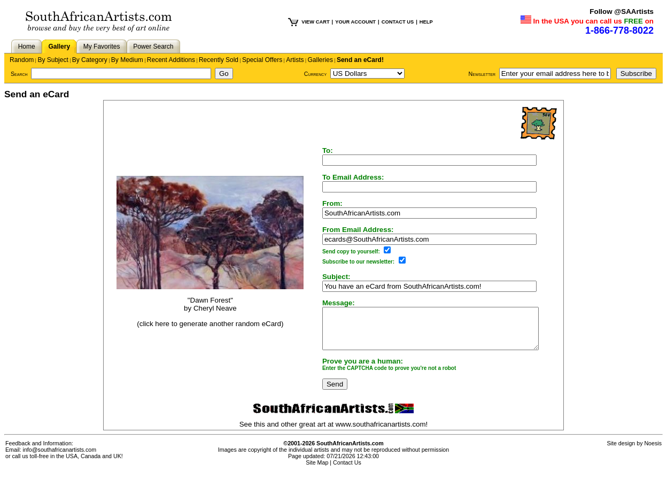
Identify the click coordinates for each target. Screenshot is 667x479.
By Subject (52, 60)
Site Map (317, 470)
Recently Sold (218, 60)
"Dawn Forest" (204, 304)
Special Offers (262, 60)
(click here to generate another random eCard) (204, 327)
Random (22, 60)
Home (26, 46)
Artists (295, 60)
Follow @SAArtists (622, 11)
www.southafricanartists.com (381, 432)
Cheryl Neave (209, 312)
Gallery (59, 46)
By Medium (127, 60)
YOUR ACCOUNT (355, 22)
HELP (426, 22)
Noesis (653, 451)
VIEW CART (315, 22)
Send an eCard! (360, 60)
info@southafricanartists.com (60, 457)
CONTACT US (398, 22)
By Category (89, 60)
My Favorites (101, 46)
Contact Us (347, 470)
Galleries (320, 60)
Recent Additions (171, 60)
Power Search (153, 46)
